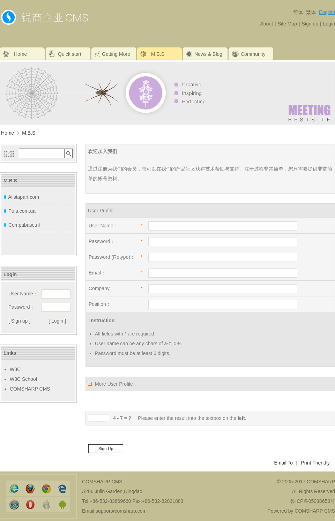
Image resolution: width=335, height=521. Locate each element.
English (327, 12)
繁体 (311, 12)
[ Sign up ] (19, 321)
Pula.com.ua (22, 211)
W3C (15, 369)
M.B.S (28, 133)
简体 (298, 12)
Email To (283, 463)
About (266, 24)
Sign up (310, 24)
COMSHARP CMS (30, 389)
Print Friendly (315, 463)
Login (329, 24)
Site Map (287, 24)
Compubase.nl (24, 225)
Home (7, 133)
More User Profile (114, 384)
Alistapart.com (23, 197)
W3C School (23, 379)
